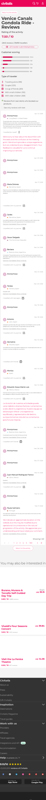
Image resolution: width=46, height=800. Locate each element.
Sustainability (6, 695)
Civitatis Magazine (9, 714)
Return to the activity (9, 12)
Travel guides (6, 719)
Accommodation (8, 748)
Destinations (6, 709)
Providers (4, 728)
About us (4, 685)
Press (2, 690)
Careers (3, 753)
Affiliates (4, 733)
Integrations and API (10, 743)
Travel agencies (7, 738)
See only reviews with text (14, 108)
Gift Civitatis (6, 700)
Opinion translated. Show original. (14, 224)
